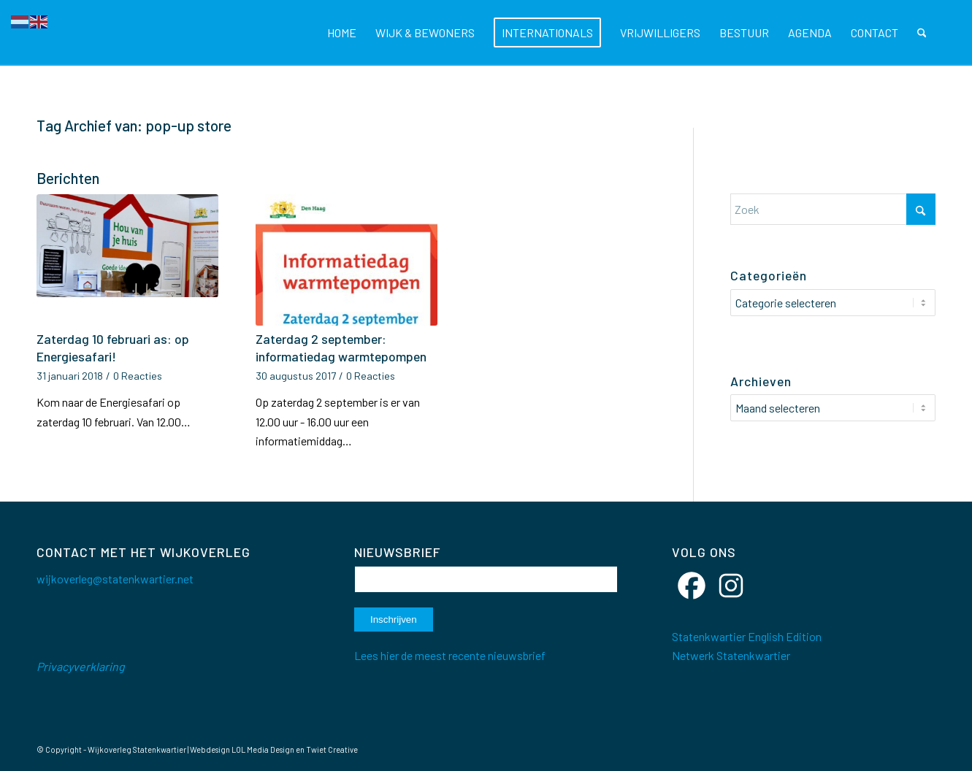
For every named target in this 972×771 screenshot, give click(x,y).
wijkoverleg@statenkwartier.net (115, 579)
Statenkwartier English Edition (747, 636)
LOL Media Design (262, 749)
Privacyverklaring (81, 666)
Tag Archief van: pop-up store (134, 125)
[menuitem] (342, 33)
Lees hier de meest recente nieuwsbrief (450, 655)
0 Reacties (137, 375)
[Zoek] (922, 33)
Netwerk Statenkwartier (731, 655)
